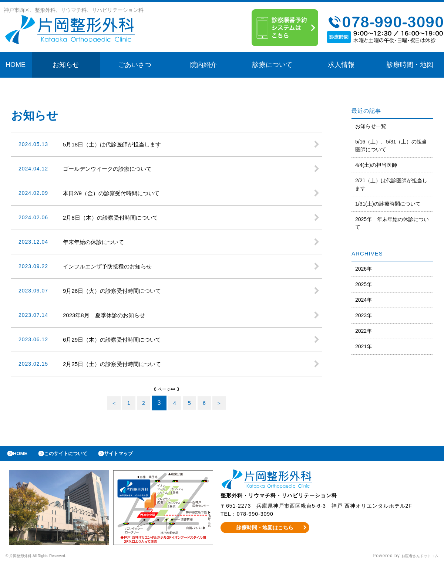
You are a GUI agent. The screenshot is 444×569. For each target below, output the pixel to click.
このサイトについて (75, 455)
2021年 (363, 346)
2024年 (363, 300)
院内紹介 (203, 64)
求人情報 (341, 64)
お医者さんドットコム (414, 559)
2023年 (363, 315)
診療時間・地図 (410, 64)
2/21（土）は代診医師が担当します (391, 184)
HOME (16, 64)
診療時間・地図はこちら (265, 531)
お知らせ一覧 (370, 126)
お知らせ (66, 64)
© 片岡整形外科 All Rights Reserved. (47, 559)
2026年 (363, 269)
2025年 (363, 284)
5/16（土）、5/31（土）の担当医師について (391, 145)
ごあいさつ (134, 64)
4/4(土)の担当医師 (376, 165)
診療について (272, 64)
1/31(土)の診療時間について (388, 204)
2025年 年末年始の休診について (392, 223)
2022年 (363, 331)
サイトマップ (135, 455)
